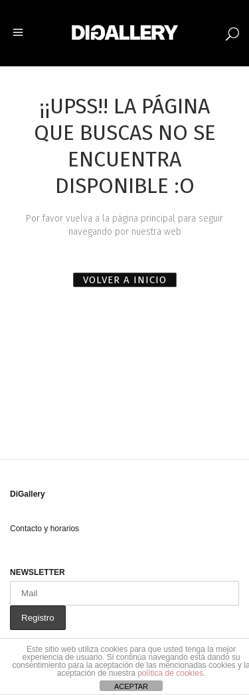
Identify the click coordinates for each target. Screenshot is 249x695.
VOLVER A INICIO (125, 280)
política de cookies (170, 673)
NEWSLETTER (37, 572)
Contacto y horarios (44, 528)
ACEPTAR (131, 686)
